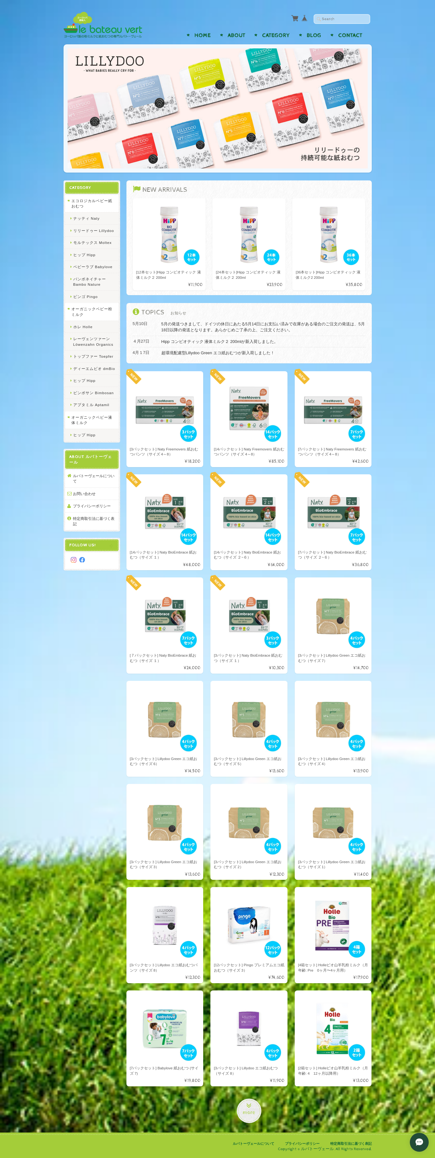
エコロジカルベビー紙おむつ (91, 203)
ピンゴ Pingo (85, 297)
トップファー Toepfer (93, 356)
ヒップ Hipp (84, 255)
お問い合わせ (84, 494)
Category (276, 35)
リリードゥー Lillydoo (93, 231)
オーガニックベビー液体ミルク (91, 420)
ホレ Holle (83, 327)
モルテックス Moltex (92, 242)
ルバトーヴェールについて (93, 478)
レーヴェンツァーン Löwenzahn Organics (93, 341)
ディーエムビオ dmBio (94, 369)
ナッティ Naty (86, 218)
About (236, 35)
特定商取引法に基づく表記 (93, 521)
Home (202, 35)
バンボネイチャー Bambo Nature (89, 282)
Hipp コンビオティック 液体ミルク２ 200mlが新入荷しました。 (219, 341)
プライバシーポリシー (92, 506)
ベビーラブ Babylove (93, 267)
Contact (350, 35)
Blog (314, 35)
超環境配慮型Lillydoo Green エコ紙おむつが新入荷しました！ (218, 352)
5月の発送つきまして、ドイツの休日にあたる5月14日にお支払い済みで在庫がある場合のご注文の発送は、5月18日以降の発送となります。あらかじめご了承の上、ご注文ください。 (263, 327)
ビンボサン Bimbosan (93, 393)
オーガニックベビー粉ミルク (91, 312)
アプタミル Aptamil (91, 405)
